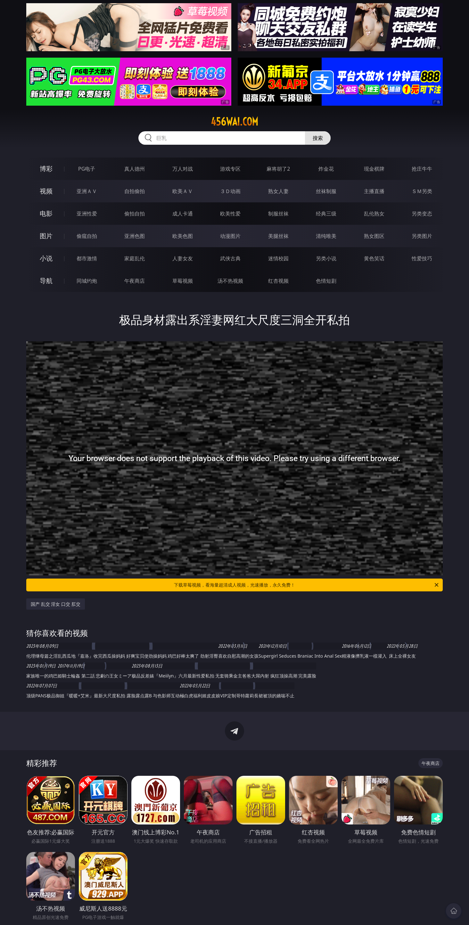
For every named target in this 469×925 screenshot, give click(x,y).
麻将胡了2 (278, 168)
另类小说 (326, 258)
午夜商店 (134, 280)
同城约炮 (87, 280)
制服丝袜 (278, 213)
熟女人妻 (278, 191)
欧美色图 (182, 235)
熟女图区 (374, 235)
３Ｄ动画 (230, 191)
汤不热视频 (230, 280)
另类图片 (422, 235)
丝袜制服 (326, 191)
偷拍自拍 (134, 213)
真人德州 (134, 168)
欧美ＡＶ (182, 191)
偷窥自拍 (87, 235)
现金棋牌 (374, 168)
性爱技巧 (422, 258)
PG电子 (86, 168)
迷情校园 (278, 258)
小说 (46, 258)
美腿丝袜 (278, 235)
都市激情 (87, 258)
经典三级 (326, 213)
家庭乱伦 (134, 258)
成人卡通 (182, 213)
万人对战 (182, 168)
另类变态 (422, 213)
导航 (46, 280)
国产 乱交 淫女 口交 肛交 (55, 604)
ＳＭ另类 (422, 191)
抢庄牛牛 (422, 168)
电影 (46, 213)
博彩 (46, 168)
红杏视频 (278, 280)
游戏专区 (230, 168)
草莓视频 (182, 280)
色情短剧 (326, 280)
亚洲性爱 (87, 213)
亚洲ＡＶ (87, 191)
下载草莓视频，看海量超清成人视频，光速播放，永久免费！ (307, 585)
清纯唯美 (326, 235)
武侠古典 (230, 258)
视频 (46, 191)
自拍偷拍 (134, 191)
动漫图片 (230, 235)
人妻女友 (182, 258)
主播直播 (374, 191)
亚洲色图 (134, 235)
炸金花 (326, 168)
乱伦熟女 (374, 213)
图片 (46, 235)
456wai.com (234, 121)
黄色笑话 (374, 258)
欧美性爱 (230, 213)
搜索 (318, 138)
